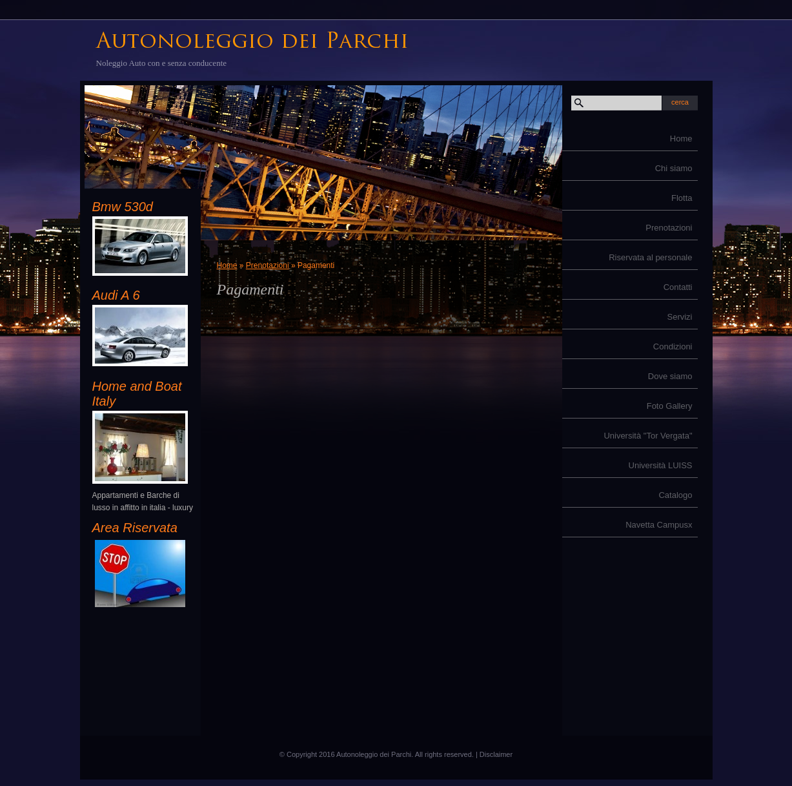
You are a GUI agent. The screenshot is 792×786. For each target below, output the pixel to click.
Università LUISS (661, 465)
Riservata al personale (650, 257)
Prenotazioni (668, 228)
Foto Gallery (670, 406)
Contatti (678, 287)
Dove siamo (670, 376)
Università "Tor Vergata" (648, 435)
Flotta (682, 198)
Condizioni (673, 346)
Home (681, 138)
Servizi (679, 317)
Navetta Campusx (658, 525)
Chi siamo (674, 168)
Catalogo (675, 495)
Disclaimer (496, 754)
